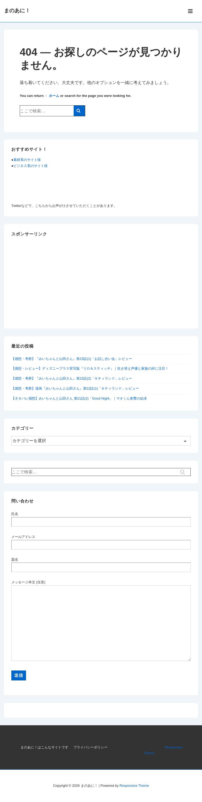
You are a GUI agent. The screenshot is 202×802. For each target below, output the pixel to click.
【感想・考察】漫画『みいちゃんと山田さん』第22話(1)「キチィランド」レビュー (75, 388)
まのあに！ (17, 10)
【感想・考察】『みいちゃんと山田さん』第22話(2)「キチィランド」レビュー (71, 378)
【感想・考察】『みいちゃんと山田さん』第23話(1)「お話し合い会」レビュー (71, 359)
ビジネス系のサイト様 (30, 166)
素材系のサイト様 (27, 160)
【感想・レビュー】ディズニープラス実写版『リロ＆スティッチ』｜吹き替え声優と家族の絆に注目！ (90, 368)
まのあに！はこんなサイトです (44, 747)
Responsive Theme (134, 786)
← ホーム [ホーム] (51, 96)
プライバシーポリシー (90, 747)
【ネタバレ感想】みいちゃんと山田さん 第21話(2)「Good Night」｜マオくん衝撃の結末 (79, 398)
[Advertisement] (101, 284)
